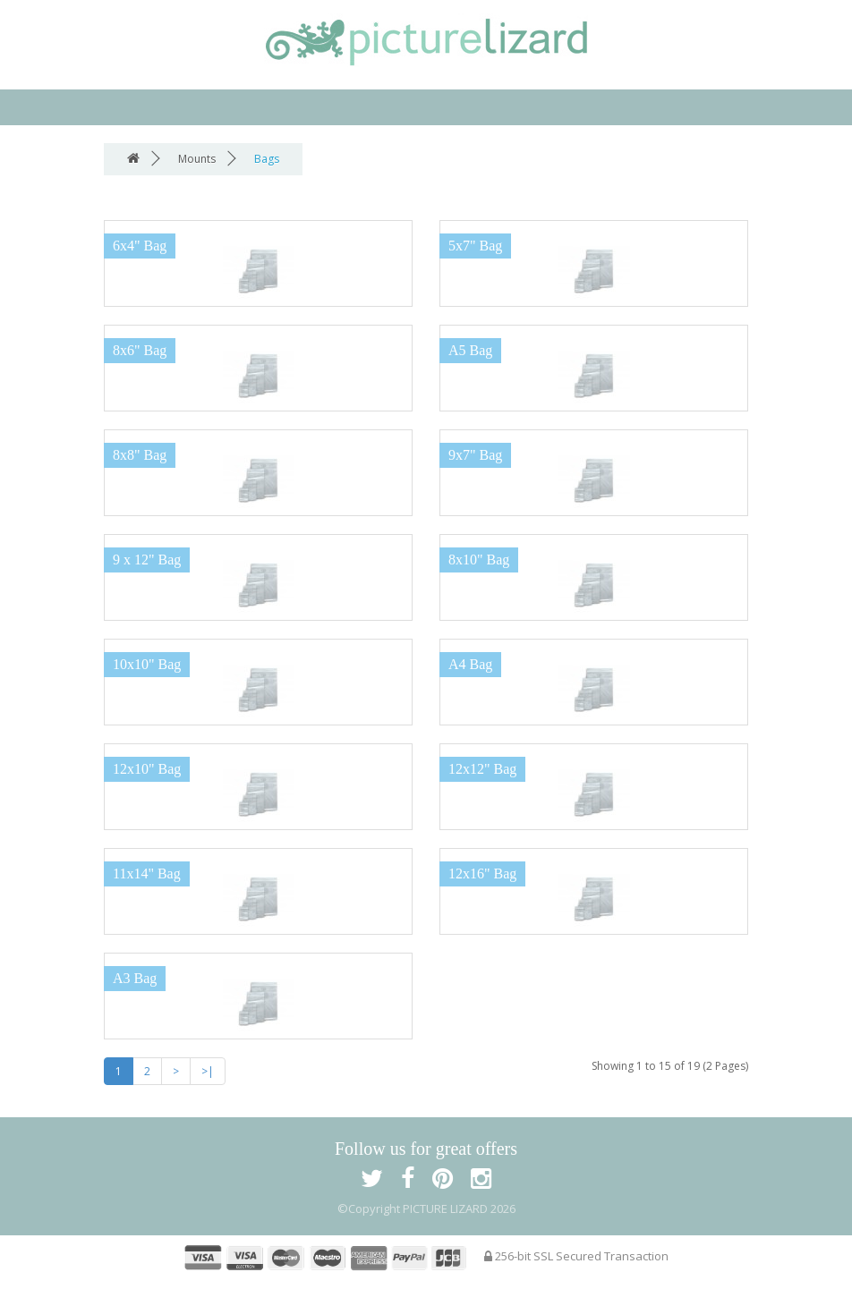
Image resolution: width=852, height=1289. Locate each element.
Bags (266, 158)
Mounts (197, 158)
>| (207, 1071)
